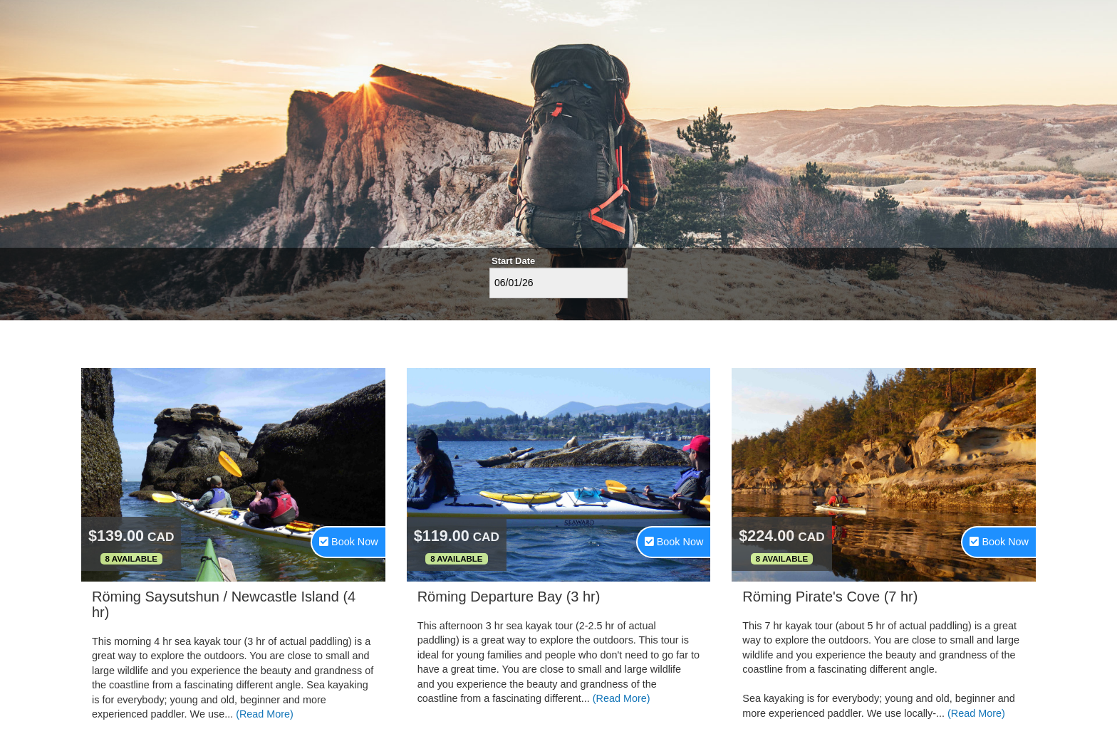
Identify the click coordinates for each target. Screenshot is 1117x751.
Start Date (513, 261)
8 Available (131, 559)
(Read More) (264, 714)
